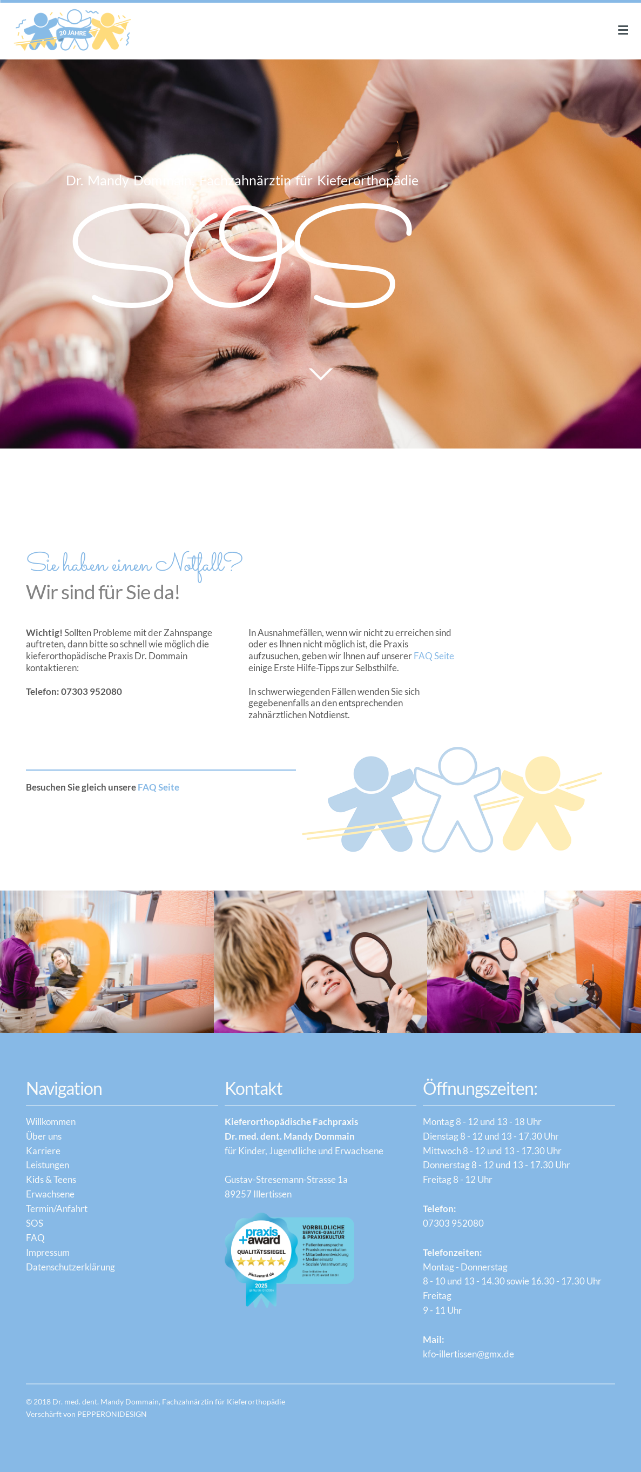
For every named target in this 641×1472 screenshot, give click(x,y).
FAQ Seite (434, 655)
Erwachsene (50, 1194)
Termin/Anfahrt (56, 1208)
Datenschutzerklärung (70, 1267)
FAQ (35, 1237)
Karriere (43, 1150)
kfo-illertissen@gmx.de (468, 1354)
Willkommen (51, 1121)
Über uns (44, 1136)
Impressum (48, 1252)
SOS (34, 1223)
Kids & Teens (51, 1179)
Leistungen (47, 1164)
